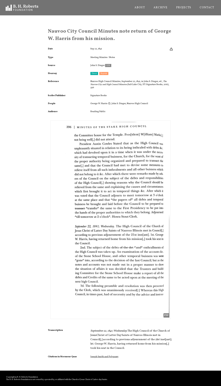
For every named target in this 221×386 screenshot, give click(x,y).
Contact (207, 7)
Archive (160, 7)
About (139, 7)
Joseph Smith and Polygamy (104, 356)
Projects (183, 7)
